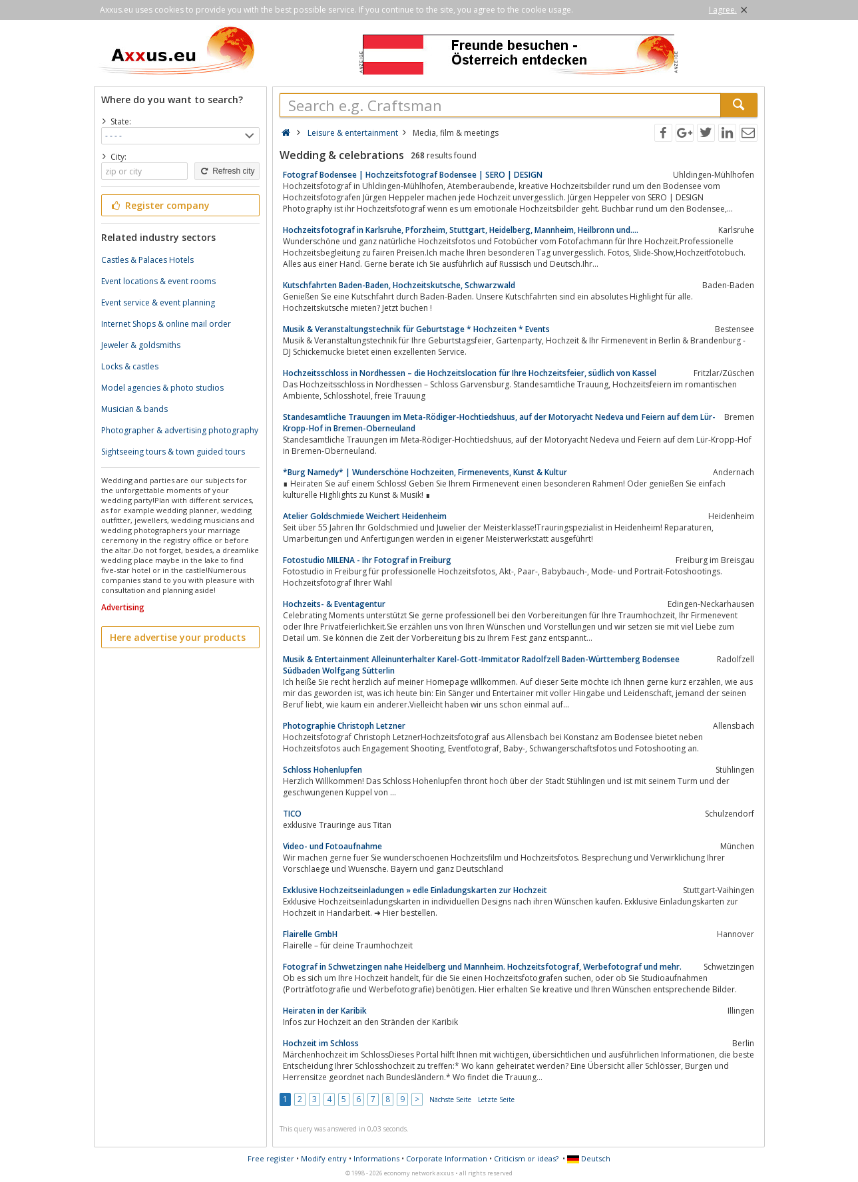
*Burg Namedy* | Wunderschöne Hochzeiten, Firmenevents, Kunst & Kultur (425, 472)
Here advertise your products (178, 637)
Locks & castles (129, 366)
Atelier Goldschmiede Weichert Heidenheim (365, 516)
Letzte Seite (496, 1099)
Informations (376, 1158)
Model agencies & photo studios (162, 387)
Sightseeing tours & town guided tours (173, 451)
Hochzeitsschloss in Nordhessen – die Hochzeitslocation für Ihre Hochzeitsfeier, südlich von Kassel (469, 373)
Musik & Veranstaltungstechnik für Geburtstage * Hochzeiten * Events (416, 329)
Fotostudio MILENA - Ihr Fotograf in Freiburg (367, 560)
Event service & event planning (158, 302)
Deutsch (588, 1158)
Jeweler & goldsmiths (140, 345)
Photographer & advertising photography (179, 430)
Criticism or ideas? (526, 1158)
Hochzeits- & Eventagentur (334, 604)
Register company (160, 205)
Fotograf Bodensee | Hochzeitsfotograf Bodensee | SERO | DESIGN (412, 174)
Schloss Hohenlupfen (322, 769)
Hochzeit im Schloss (321, 1043)
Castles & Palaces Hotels (147, 260)
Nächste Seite (450, 1099)
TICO (292, 813)
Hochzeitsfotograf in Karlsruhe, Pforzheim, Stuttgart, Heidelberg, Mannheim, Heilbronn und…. (460, 230)
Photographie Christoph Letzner (344, 725)
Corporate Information (446, 1158)
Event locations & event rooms (158, 281)
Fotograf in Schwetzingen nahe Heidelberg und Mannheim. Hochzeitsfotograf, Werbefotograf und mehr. (482, 966)
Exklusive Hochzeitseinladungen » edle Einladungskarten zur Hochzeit (415, 890)
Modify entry (324, 1158)
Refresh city (226, 171)
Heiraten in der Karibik (325, 1010)
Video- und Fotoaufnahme (332, 846)
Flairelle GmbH (310, 934)
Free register (271, 1158)
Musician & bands (134, 409)
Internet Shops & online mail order (166, 323)
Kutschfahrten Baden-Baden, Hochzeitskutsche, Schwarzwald (399, 285)
